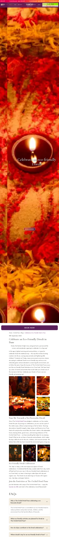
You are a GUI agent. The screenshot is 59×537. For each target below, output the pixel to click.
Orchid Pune (16, 333)
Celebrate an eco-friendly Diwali (29, 161)
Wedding (34, 4)
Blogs (22, 333)
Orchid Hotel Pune (20, 421)
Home (15, 4)
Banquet (28, 4)
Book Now (29, 327)
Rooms (39, 4)
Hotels (10, 4)
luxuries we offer (14, 487)
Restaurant (20, 4)
